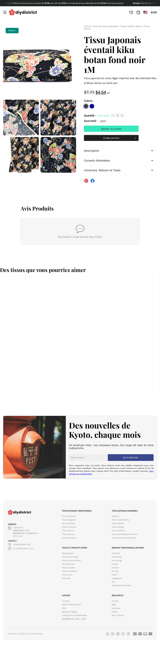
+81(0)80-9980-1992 (19, 544)
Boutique (116, 608)
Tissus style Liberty (120, 520)
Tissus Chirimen (69, 527)
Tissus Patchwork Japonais (124, 538)
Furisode (116, 553)
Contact (65, 601)
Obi (113, 582)
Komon (115, 567)
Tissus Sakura (68, 534)
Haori (114, 575)
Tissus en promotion (71, 560)
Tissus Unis (67, 575)
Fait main (66, 578)
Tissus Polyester (69, 571)
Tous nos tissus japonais (105, 26)
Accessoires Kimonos (121, 585)
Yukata (115, 564)
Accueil (115, 601)
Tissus (87, 26)
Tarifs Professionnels (71, 604)
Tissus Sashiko (68, 567)
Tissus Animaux (69, 538)
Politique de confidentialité (74, 615)
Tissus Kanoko (68, 523)
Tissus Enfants (118, 530)
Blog (114, 604)
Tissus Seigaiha (69, 520)
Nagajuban (117, 578)
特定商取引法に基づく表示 (74, 619)
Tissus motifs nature (131, 26)
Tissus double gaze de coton (125, 534)
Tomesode (117, 557)
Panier (115, 612)
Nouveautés (67, 553)
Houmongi (117, 560)
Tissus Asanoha (69, 516)
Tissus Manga (118, 527)
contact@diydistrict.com (21, 548)
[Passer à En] (145, 12)
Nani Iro (115, 516)
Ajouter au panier (111, 128)
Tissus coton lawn (70, 557)
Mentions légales (70, 612)
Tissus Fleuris (68, 530)
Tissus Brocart (68, 564)
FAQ (64, 608)
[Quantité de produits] (117, 115)
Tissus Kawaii (118, 523)
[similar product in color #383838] (86, 106)
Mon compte (118, 615)
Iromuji (115, 571)
